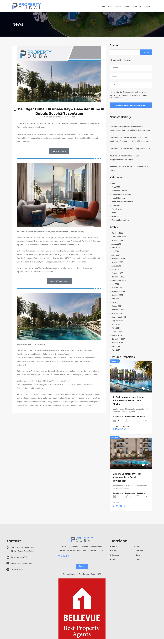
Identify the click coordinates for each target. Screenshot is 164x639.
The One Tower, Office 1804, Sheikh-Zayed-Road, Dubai (22, 549)
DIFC (113, 183)
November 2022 (118, 277)
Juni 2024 (115, 248)
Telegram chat (17, 569)
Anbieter (117, 6)
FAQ (140, 6)
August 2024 (116, 244)
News (134, 6)
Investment (116, 205)
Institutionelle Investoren (122, 202)
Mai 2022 (115, 284)
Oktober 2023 (117, 262)
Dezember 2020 (118, 310)
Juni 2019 (115, 346)
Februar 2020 (117, 332)
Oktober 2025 (117, 233)
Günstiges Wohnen (119, 191)
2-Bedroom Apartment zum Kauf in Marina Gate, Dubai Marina (128, 401)
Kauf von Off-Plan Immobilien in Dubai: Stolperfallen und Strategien (126, 158)
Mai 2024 (115, 251)
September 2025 (118, 237)
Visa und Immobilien (120, 220)
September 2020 (118, 317)
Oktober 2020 (117, 313)
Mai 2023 (115, 269)
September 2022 (118, 280)
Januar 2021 (116, 306)
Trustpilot (63, 556)
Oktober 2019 (117, 343)
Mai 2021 (115, 302)
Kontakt (148, 6)
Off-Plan (115, 216)
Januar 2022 (116, 288)
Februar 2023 (117, 273)
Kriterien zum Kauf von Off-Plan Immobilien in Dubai (129, 169)
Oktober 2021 (117, 295)
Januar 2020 (116, 335)
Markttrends (116, 209)
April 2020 (115, 324)
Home (97, 6)
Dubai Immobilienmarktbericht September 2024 (130, 148)
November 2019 (118, 339)
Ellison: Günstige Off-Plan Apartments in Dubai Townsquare (127, 477)
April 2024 (115, 255)
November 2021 (118, 291)
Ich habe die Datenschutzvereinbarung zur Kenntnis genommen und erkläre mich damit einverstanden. (129, 95)
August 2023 (116, 266)
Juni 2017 (115, 350)
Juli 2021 (115, 299)
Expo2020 (115, 187)
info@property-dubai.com (22, 563)
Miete (110, 6)
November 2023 (118, 258)
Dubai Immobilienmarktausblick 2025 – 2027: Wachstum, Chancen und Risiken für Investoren (130, 139)
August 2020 (117, 321)
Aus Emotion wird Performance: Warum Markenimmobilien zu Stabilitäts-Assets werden (130, 128)
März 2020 (116, 328)
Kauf (103, 6)
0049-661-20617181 (19, 557)
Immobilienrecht (118, 198)
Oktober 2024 (117, 240)
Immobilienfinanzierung (121, 194)
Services (126, 6)
